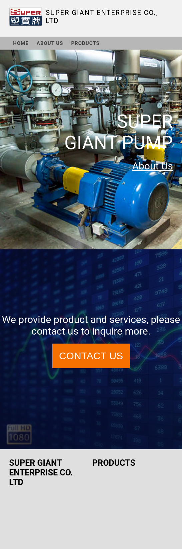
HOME (21, 43)
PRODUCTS (85, 43)
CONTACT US (91, 355)
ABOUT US (50, 43)
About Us (152, 166)
